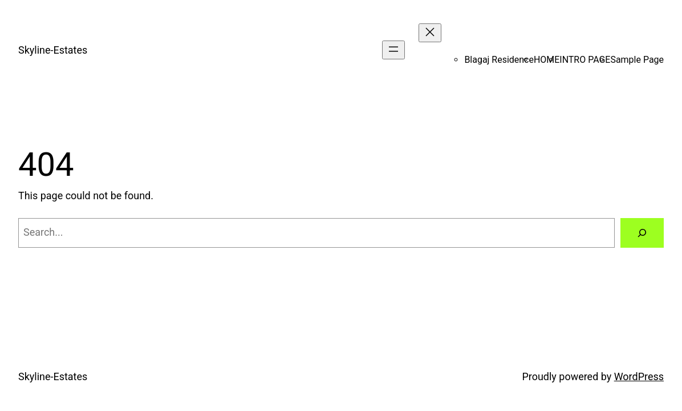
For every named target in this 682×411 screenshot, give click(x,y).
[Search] (642, 233)
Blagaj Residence (499, 59)
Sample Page (637, 59)
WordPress (639, 376)
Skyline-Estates (52, 50)
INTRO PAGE (584, 59)
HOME (546, 59)
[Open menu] (393, 50)
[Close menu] (430, 32)
